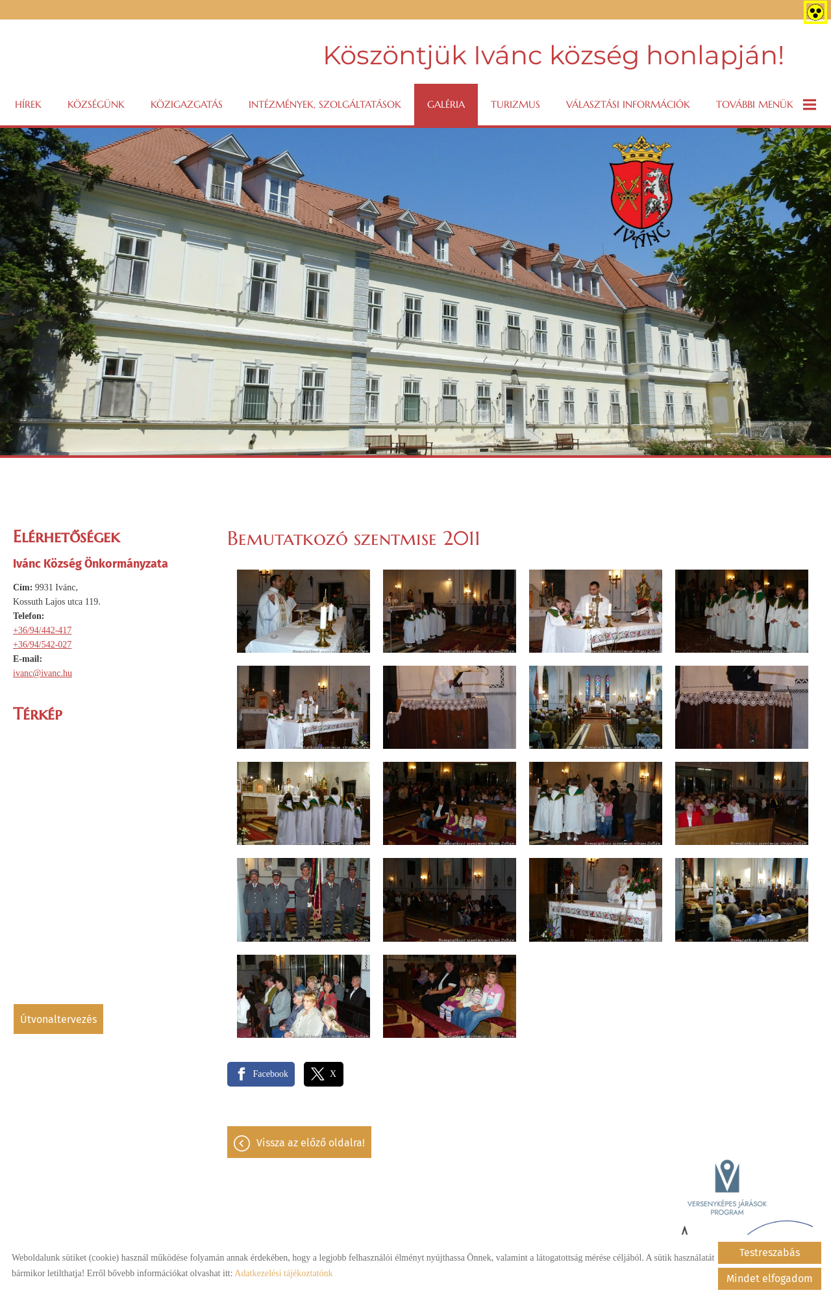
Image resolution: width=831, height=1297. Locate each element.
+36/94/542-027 (42, 644)
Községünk (96, 104)
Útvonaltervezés (58, 1019)
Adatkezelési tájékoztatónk (283, 1273)
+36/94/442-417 (42, 630)
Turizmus (515, 104)
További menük (766, 104)
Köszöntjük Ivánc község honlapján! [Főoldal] (553, 55)
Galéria (446, 104)
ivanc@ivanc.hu (42, 673)
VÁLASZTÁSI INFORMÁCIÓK (628, 104)
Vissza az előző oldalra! (310, 1143)
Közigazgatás (187, 104)
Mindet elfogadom (769, 1278)
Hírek (28, 104)
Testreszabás (769, 1252)
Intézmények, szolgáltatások (325, 104)
